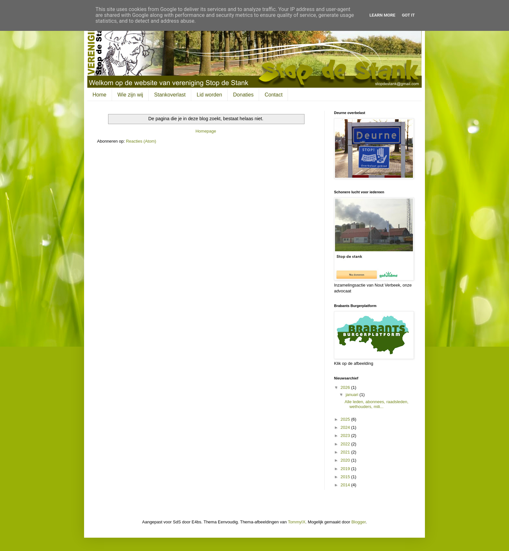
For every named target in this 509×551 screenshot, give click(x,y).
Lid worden (209, 94)
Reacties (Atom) (141, 141)
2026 (346, 387)
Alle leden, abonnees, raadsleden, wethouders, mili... (376, 404)
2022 (346, 444)
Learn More (382, 15)
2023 (346, 435)
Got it (408, 15)
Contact (273, 94)
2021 (346, 452)
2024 (346, 427)
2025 (346, 419)
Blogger (358, 521)
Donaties (243, 94)
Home (99, 94)
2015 (346, 476)
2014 (346, 484)
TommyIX (296, 521)
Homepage (205, 131)
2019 (346, 468)
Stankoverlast (170, 94)
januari (353, 394)
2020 (346, 460)
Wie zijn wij (130, 94)
